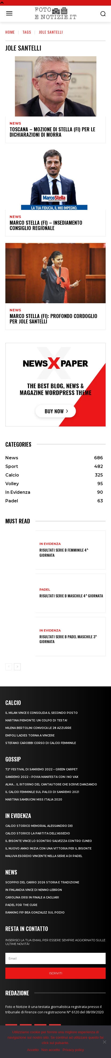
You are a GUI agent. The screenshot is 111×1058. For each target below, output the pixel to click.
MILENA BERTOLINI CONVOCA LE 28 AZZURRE (38, 728)
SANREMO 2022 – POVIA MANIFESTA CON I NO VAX (41, 777)
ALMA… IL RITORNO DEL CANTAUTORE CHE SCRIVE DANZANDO (51, 784)
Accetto (33, 1050)
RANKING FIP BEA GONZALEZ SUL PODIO (35, 912)
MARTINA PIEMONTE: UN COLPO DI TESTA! (36, 720)
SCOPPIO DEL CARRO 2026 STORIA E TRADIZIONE (42, 882)
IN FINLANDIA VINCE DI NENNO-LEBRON (33, 890)
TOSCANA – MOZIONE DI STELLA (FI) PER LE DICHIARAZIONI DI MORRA (52, 132)
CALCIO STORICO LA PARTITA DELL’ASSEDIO (37, 833)
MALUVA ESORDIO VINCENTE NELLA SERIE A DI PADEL (43, 856)
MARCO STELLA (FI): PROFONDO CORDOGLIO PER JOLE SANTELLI (53, 318)
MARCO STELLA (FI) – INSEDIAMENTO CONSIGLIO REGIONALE (46, 225)
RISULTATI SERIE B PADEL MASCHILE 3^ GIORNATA (68, 639)
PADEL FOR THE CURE (21, 905)
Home (10, 32)
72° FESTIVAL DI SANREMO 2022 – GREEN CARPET (41, 769)
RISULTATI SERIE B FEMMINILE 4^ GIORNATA (63, 552)
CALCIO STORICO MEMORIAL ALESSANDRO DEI (39, 826)
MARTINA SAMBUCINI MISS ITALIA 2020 (33, 799)
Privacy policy (73, 1050)
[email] (55, 958)
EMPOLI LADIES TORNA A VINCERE (29, 735)
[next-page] (17, 666)
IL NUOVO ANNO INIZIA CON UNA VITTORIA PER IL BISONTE (48, 848)
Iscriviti (55, 973)
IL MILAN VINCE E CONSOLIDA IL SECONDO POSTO (41, 713)
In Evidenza (50, 543)
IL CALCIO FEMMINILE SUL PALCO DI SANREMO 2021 (42, 792)
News (15, 123)
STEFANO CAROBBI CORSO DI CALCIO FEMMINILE (40, 743)
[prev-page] (8, 666)
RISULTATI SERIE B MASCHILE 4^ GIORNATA (71, 595)
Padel (44, 589)
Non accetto (50, 1050)
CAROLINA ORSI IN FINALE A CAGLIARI (32, 897)
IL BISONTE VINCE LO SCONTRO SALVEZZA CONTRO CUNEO (48, 841)
